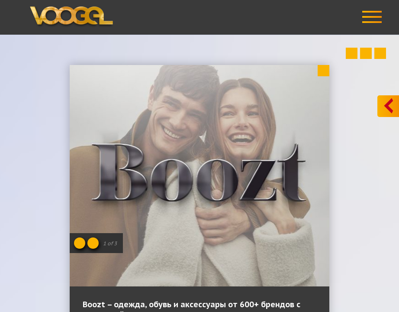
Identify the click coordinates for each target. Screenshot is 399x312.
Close (323, 70)
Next (380, 53)
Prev (351, 53)
